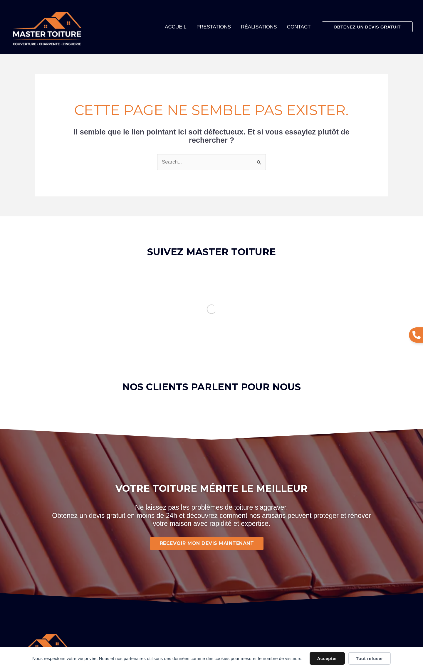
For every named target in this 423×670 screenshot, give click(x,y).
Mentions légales (191, 609)
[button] (367, 26)
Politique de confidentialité (243, 609)
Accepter (327, 658)
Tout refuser (369, 658)
